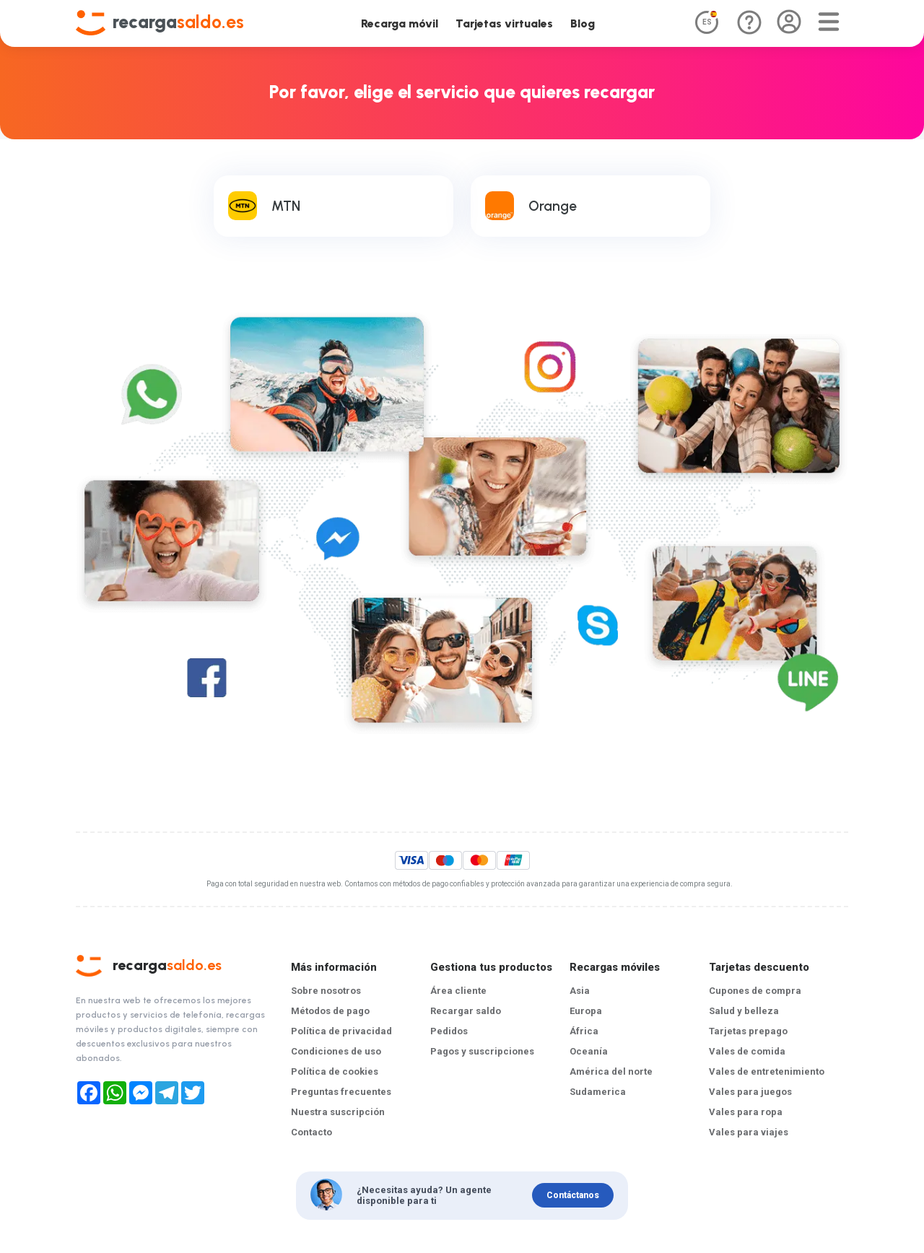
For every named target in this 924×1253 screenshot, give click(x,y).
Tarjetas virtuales (504, 23)
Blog (582, 23)
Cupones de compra (755, 990)
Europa (586, 1010)
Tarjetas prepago (748, 1031)
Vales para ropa (746, 1111)
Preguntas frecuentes (341, 1091)
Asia (580, 990)
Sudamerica (598, 1091)
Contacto (311, 1132)
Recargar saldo (465, 1010)
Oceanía (589, 1051)
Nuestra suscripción (338, 1111)
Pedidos (449, 1031)
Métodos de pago (330, 1010)
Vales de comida (747, 1051)
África (584, 1031)
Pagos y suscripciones (482, 1051)
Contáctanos (572, 1195)
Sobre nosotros (326, 990)
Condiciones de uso (336, 1051)
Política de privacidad (341, 1031)
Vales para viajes (748, 1132)
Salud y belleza (744, 1010)
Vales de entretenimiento (766, 1071)
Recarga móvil (399, 23)
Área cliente (458, 990)
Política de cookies (334, 1071)
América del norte (611, 1071)
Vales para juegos (750, 1091)
